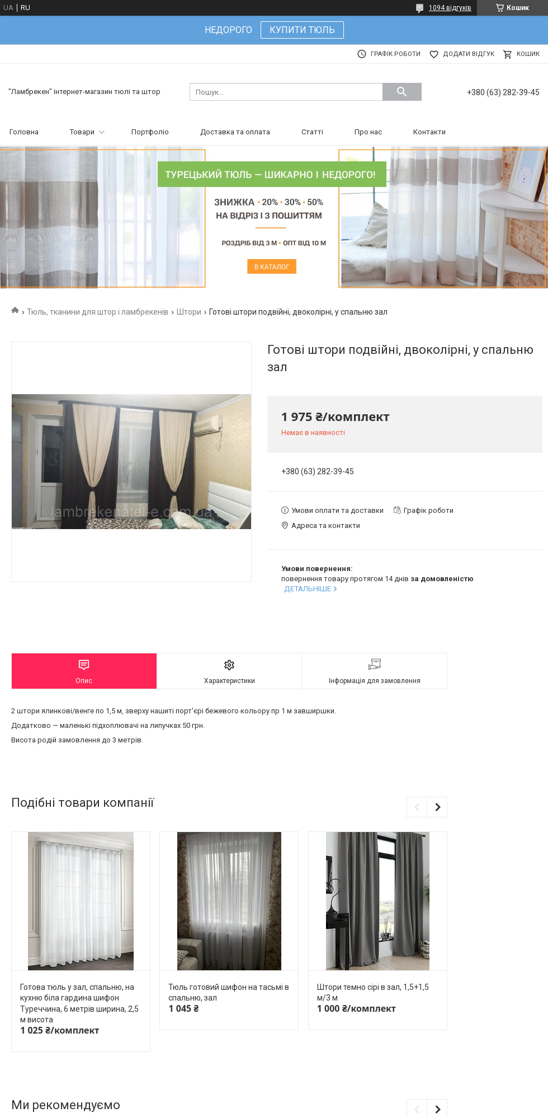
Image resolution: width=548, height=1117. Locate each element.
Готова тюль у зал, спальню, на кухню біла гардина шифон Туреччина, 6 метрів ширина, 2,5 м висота (79, 1004)
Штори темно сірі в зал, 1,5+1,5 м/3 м (373, 993)
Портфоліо (150, 132)
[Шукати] (402, 92)
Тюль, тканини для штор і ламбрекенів (97, 311)
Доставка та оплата (235, 132)
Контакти (429, 132)
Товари (82, 132)
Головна (24, 132)
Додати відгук (468, 54)
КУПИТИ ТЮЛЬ (302, 30)
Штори (189, 311)
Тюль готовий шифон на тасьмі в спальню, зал (228, 993)
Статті (312, 132)
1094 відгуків (450, 8)
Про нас (368, 132)
